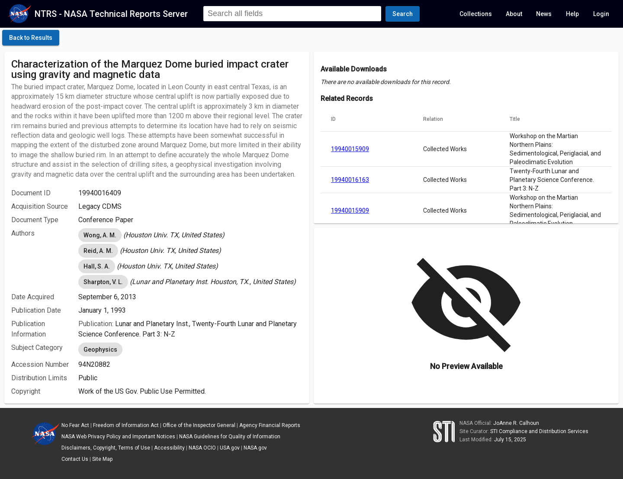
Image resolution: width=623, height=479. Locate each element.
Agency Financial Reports (269, 425)
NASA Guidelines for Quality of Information (229, 437)
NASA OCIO (202, 448)
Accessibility (169, 448)
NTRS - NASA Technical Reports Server (111, 14)
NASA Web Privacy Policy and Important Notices (118, 437)
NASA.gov (255, 448)
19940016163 (350, 179)
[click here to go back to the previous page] (30, 37)
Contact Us (74, 459)
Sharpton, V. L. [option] (103, 282)
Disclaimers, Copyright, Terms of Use (105, 448)
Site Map (102, 459)
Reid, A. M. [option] (98, 251)
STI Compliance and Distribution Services (539, 431)
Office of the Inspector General (199, 425)
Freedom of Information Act (126, 425)
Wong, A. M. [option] (100, 235)
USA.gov (230, 448)
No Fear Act (75, 425)
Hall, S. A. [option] (96, 266)
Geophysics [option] (100, 349)
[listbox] (190, 235)
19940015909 (350, 149)
